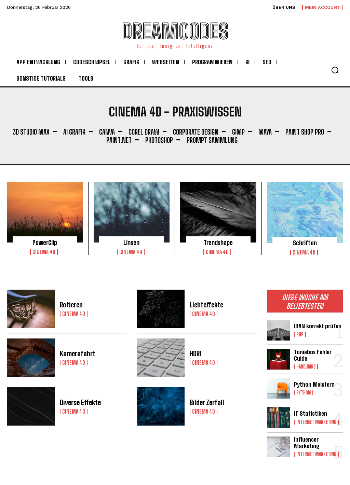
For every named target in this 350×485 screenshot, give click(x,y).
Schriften (305, 243)
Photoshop (159, 140)
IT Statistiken (310, 413)
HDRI (195, 353)
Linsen (131, 242)
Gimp (238, 132)
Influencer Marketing (307, 442)
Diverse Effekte (80, 402)
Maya (265, 132)
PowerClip (44, 242)
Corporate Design (195, 132)
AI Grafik (74, 132)
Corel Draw (144, 132)
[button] (335, 70)
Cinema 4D (43, 252)
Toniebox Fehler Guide (313, 355)
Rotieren (71, 305)
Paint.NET (119, 140)
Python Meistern (314, 384)
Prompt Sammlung (212, 140)
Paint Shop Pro (304, 132)
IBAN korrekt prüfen (317, 326)
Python (303, 392)
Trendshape (218, 242)
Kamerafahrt (77, 353)
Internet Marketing (316, 422)
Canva (107, 132)
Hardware (305, 366)
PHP (300, 334)
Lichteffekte (206, 305)
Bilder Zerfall (207, 402)
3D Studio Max (31, 132)
